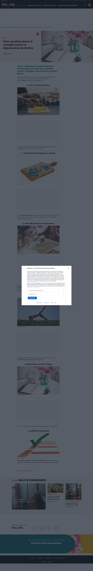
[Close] (69, 268)
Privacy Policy (54, 302)
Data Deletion (39, 302)
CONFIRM (34, 298)
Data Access (46, 302)
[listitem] (46, 290)
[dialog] (46, 285)
